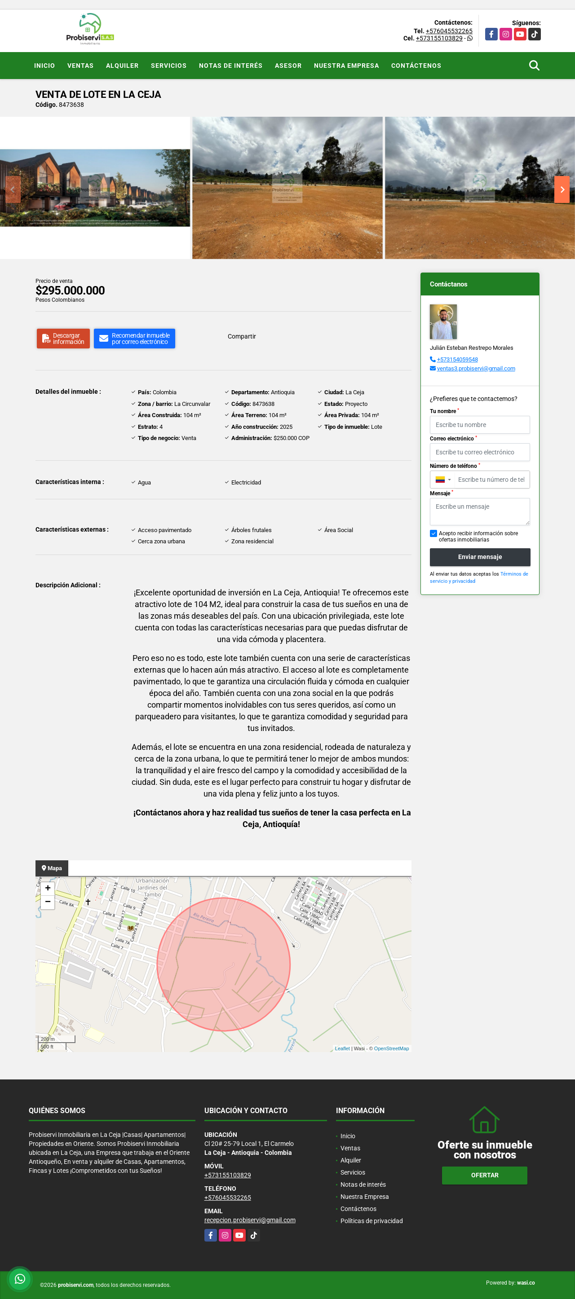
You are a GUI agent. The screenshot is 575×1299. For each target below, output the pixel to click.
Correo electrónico (453, 438)
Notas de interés (231, 65)
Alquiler (122, 65)
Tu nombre (444, 411)
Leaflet (342, 1048)
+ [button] (48, 889)
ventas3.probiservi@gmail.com (476, 368)
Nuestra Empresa (346, 65)
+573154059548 (457, 359)
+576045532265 (449, 31)
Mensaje (441, 493)
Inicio (44, 65)
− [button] (48, 902)
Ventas (80, 65)
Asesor (288, 65)
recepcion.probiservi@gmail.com (250, 1220)
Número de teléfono (455, 466)
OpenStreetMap (391, 1048)
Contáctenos (416, 65)
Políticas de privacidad (372, 1220)
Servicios (169, 65)
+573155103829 (439, 38)
